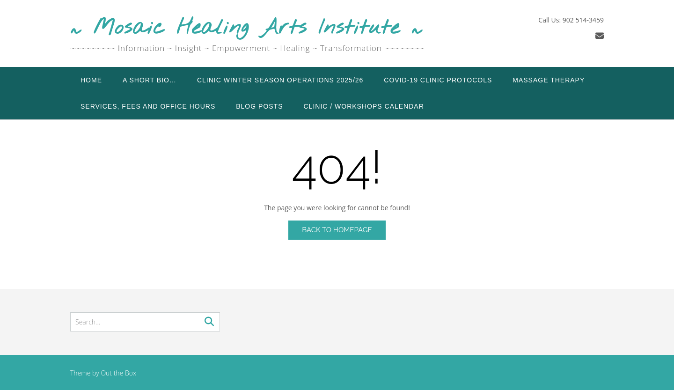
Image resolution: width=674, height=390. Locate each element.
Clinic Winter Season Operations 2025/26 (280, 80)
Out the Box (118, 372)
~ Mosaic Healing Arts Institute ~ (246, 28)
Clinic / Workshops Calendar (364, 106)
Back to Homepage (337, 230)
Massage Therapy (549, 80)
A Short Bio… (149, 80)
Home (91, 80)
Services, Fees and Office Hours (148, 106)
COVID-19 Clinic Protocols (438, 80)
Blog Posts (259, 106)
